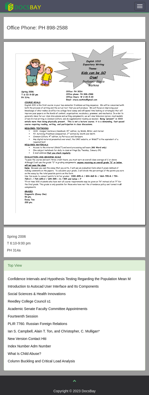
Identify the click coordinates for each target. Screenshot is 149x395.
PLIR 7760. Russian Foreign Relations (37, 324)
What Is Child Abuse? (24, 354)
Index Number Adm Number (29, 346)
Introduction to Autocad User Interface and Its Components (53, 286)
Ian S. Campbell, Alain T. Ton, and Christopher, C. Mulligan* (54, 331)
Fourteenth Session (23, 316)
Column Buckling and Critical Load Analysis (41, 361)
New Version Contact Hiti (27, 339)
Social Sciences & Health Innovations (37, 294)
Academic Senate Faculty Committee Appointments (47, 309)
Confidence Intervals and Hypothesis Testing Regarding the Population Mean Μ (69, 279)
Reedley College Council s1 (29, 301)
